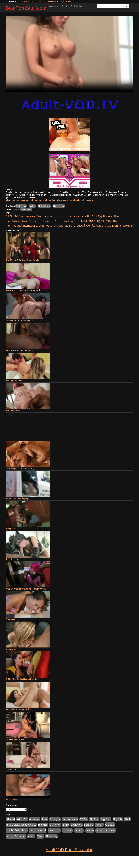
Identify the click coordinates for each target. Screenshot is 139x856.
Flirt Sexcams (23, 1)
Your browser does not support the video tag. (69, 54)
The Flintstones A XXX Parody (19, 320)
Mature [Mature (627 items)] (59, 225)
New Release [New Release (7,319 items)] (93, 225)
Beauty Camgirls (38, 1)
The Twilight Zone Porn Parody (20, 468)
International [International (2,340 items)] (14, 225)
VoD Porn (52, 1)
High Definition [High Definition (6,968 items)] (106, 221)
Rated (64, 6)
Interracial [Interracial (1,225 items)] (29, 225)
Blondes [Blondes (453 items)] (33, 221)
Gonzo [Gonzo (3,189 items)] (90, 221)
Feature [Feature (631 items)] (72, 221)
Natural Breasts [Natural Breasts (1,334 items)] (73, 225)
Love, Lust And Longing (17, 499)
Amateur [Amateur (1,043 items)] (30, 216)
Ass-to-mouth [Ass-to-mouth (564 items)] (61, 216)
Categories (53, 6)
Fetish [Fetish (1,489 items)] (82, 221)
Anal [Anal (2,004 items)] (39, 216)
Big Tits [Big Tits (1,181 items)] (102, 216)
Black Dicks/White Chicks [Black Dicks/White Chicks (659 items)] (21, 824)
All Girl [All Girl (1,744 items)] (10, 216)
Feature (32, 206)
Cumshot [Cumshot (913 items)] (44, 221)
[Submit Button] (126, 6)
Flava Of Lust (12, 799)
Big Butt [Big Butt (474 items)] (82, 216)
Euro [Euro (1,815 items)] (53, 221)
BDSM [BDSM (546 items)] (73, 216)
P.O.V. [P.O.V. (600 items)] (107, 225)
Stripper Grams (13, 411)
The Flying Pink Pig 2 (15, 739)
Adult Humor (21, 206)
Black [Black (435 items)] (111, 216)
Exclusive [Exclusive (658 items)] (62, 221)
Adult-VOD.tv (76, 6)
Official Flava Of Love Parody (19, 350)
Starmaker (11, 619)
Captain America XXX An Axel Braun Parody (26, 589)
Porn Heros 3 (12, 559)
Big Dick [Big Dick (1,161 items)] (92, 216)
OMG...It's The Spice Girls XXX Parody (23, 290)
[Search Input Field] (110, 6)
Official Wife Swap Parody (18, 709)
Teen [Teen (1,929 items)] (115, 225)
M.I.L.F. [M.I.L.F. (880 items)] (50, 225)
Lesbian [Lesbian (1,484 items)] (40, 225)
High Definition (44, 206)
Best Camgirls (65, 1)
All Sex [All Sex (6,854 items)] (20, 216)
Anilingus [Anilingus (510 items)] (48, 216)
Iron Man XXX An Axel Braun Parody (22, 260)
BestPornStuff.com (26, 8)
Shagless (10, 529)
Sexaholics (11, 649)
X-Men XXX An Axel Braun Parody (21, 679)
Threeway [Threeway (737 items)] (124, 225)
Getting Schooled (14, 380)
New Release (59, 206)
